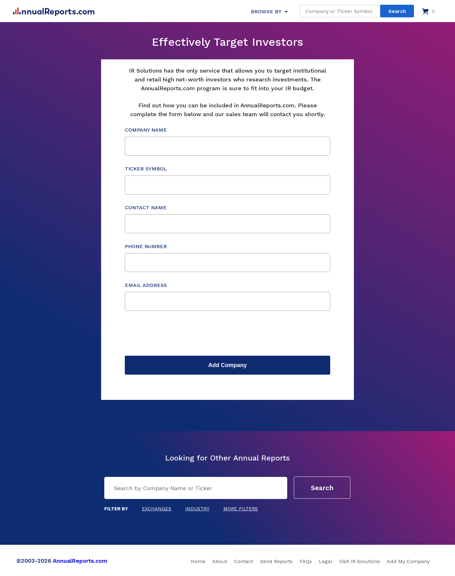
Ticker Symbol (227, 180)
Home (198, 561)
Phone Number (227, 257)
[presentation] (173, 333)
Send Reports (276, 561)
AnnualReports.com (80, 560)
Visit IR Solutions (359, 561)
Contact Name (227, 219)
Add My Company (408, 561)
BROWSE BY (266, 12)
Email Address (227, 296)
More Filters (240, 509)
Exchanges (156, 509)
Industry (197, 509)
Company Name (227, 141)
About (219, 561)
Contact (243, 561)
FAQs (306, 561)
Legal (325, 561)
